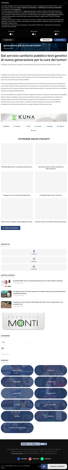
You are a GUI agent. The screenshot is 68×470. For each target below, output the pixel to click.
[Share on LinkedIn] (38, 126)
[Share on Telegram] (60, 126)
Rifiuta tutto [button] (46, 40)
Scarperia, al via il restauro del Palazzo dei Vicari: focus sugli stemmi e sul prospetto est (38, 303)
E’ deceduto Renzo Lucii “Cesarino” (51, 195)
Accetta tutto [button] (60, 40)
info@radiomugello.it (17, 453)
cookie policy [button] (17, 9)
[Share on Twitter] (27, 126)
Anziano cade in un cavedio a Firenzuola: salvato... (51, 222)
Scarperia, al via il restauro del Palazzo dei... (17, 195)
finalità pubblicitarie (52, 14)
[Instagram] (34, 458)
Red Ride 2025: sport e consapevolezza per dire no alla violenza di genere (38, 281)
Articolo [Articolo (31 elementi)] (5, 354)
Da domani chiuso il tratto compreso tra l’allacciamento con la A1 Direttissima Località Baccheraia (39, 292)
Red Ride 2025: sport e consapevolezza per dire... (17, 167)
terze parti (26, 11)
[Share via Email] (33, 130)
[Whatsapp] (46, 458)
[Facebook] (22, 458)
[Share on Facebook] (17, 126)
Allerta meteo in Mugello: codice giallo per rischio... (17, 222)
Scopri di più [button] (8, 40)
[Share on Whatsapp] (49, 126)
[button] (65, 2)
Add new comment (10, 228)
